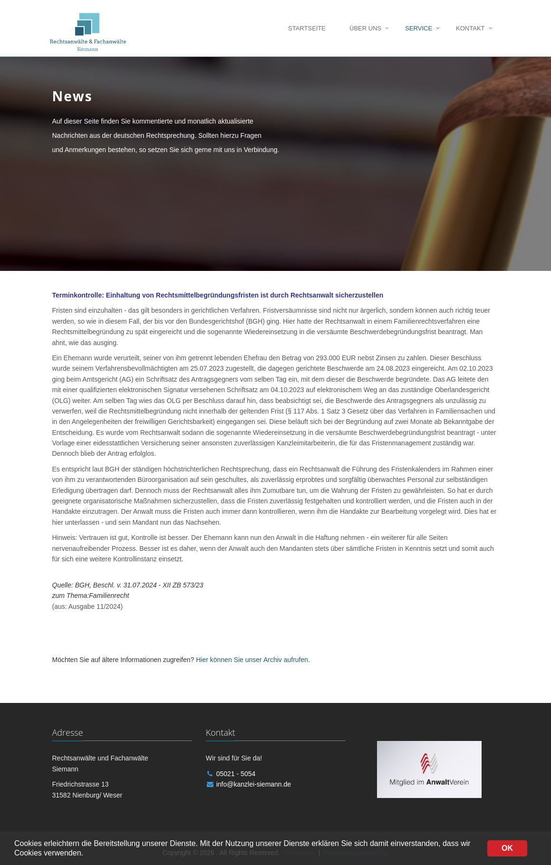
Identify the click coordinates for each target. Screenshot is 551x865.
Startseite (307, 28)
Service (418, 28)
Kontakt (470, 28)
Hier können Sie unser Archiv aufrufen (252, 659)
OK (507, 848)
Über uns (365, 28)
